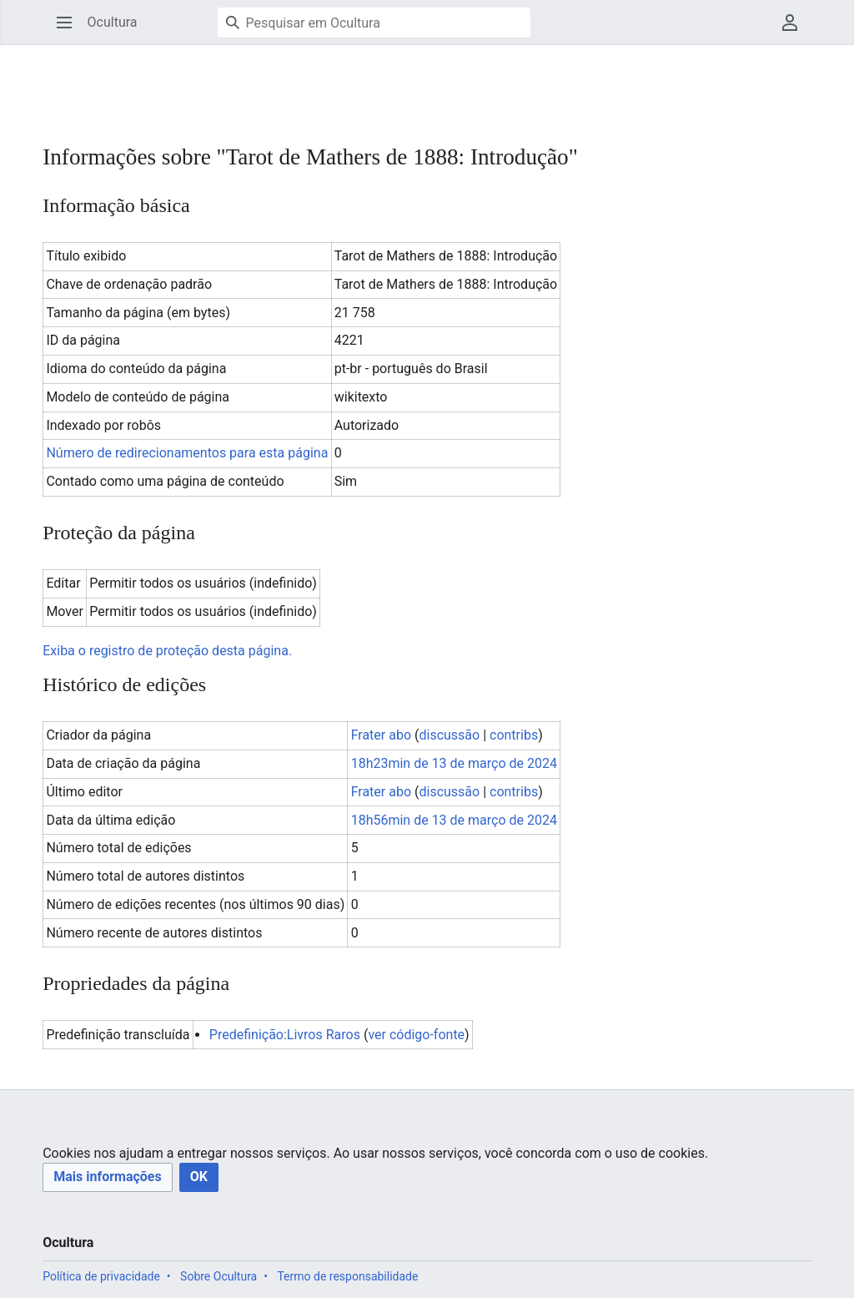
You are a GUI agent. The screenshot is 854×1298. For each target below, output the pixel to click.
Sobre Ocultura (218, 1276)
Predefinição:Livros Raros (284, 1035)
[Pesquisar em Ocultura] (374, 23)
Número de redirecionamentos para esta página (187, 453)
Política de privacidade (101, 1276)
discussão (449, 735)
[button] (107, 1177)
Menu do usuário (795, 30)
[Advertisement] (346, 83)
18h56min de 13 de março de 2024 (454, 820)
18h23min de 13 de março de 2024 (454, 763)
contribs (514, 735)
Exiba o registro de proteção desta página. (167, 651)
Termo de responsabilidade (347, 1276)
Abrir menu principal (69, 30)
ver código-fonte (416, 1035)
